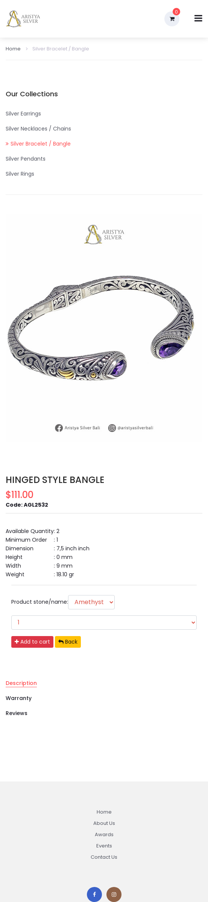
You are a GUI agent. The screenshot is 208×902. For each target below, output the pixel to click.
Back (67, 641)
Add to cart (32, 641)
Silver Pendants (26, 158)
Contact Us (104, 857)
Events (104, 845)
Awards (104, 834)
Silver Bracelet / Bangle (57, 48)
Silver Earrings (23, 113)
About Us (104, 823)
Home (13, 48)
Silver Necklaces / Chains (38, 128)
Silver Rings (20, 174)
